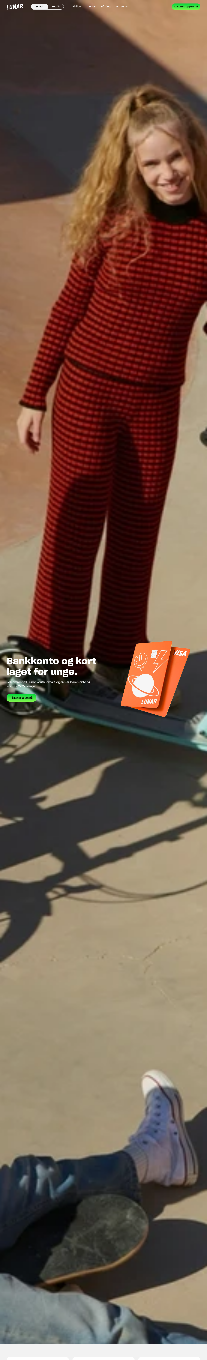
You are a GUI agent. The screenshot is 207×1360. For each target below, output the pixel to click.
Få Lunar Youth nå (21, 697)
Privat (39, 6)
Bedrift (56, 6)
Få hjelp (106, 6)
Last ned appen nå (186, 6)
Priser (93, 6)
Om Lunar (123, 6)
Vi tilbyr (78, 6)
